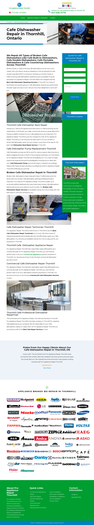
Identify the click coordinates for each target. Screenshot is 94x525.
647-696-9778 (58, 12)
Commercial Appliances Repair (38, 493)
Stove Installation (55, 499)
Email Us (75, 494)
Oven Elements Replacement (35, 504)
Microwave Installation (57, 494)
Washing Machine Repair (38, 507)
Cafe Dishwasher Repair (21, 22)
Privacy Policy (54, 501)
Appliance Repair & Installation (37, 18)
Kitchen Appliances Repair (36, 500)
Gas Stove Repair (35, 496)
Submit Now (75, 97)
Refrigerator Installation (57, 496)
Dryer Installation (55, 492)
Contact (52, 18)
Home (23, 18)
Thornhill (9, 22)
